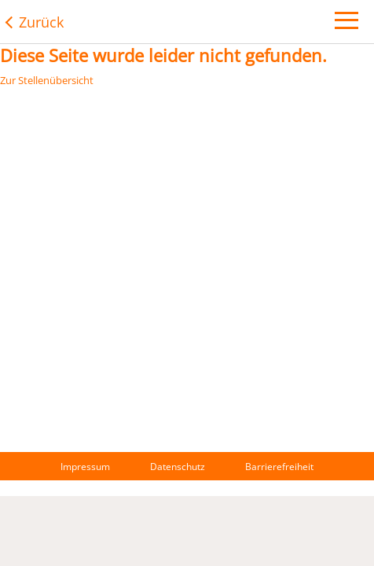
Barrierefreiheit (279, 466)
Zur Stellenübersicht (47, 80)
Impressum (85, 466)
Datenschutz (177, 466)
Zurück (41, 22)
